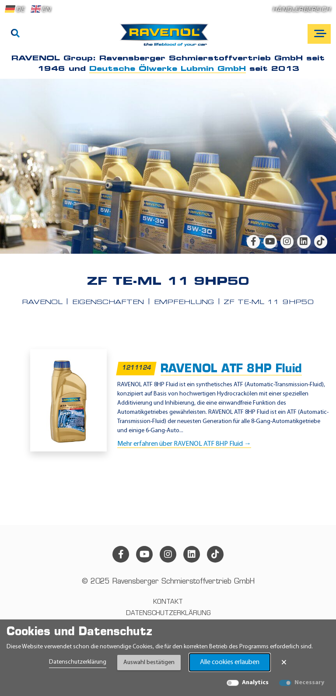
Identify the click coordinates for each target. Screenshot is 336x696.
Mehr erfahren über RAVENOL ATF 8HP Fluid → (184, 444)
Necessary (309, 682)
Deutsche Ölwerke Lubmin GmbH (167, 69)
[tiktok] (320, 241)
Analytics (255, 682)
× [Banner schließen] (284, 662)
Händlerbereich (302, 10)
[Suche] (15, 34)
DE (14, 9)
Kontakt (168, 602)
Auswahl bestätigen (149, 662)
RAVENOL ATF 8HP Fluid (231, 369)
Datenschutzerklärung (77, 662)
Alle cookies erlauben (229, 662)
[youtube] (269, 241)
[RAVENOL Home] (166, 38)
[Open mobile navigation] (319, 34)
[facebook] (253, 241)
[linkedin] (303, 241)
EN (40, 9)
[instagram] (287, 241)
